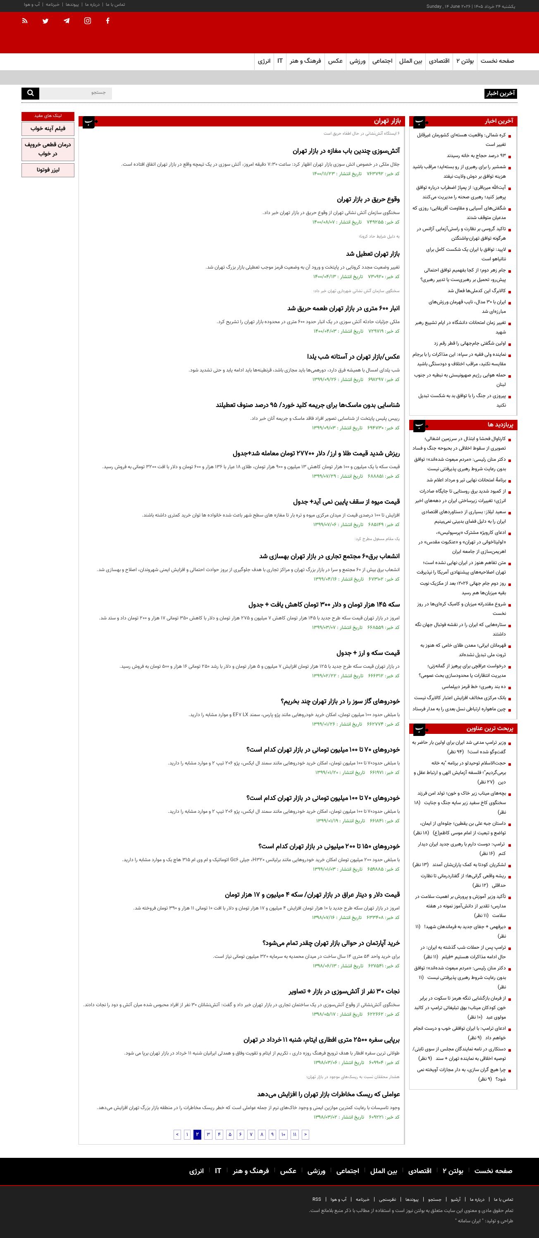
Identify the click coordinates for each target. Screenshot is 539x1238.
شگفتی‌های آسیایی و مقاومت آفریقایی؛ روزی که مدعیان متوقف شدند (459, 213)
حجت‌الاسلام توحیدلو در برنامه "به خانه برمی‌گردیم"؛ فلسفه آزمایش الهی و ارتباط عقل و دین (460, 772)
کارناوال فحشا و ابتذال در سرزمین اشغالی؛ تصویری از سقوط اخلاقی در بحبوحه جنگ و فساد (459, 443)
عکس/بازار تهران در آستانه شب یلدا (353, 357)
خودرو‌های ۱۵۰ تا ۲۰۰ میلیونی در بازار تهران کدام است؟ (329, 847)
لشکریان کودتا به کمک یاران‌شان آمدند (459, 865)
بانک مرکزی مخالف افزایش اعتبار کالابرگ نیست (460, 698)
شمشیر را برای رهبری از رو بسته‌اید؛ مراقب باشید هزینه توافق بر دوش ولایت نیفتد (459, 171)
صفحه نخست (497, 61)
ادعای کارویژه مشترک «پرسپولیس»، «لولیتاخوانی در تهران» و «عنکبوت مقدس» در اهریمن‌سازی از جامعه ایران (462, 542)
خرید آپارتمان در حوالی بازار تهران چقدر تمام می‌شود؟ (331, 943)
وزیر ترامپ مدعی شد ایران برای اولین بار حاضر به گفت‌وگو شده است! (459, 747)
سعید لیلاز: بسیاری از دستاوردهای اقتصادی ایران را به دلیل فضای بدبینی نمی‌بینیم (464, 516)
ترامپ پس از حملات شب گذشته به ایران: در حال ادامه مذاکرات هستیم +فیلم (463, 952)
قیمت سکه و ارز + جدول (368, 653)
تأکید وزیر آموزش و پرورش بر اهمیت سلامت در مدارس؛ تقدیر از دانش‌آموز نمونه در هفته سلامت (460, 906)
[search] (30, 94)
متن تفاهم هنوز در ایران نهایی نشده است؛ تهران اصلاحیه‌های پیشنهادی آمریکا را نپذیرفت (461, 567)
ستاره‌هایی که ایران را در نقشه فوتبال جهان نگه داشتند (460, 629)
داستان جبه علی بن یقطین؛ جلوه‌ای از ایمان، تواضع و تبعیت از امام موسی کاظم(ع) (459, 828)
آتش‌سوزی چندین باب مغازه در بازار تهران (346, 151)
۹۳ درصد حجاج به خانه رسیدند (476, 156)
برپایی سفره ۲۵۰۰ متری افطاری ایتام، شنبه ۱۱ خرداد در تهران (321, 1040)
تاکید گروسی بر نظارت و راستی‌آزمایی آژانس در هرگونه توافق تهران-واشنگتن (461, 233)
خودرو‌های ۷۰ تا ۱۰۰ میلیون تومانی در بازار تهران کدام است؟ (323, 750)
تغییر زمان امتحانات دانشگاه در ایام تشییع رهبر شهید (460, 327)
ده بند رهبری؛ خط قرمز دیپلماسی (474, 686)
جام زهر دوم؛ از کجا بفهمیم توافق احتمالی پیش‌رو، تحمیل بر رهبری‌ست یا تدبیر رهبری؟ (463, 275)
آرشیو (455, 1199)
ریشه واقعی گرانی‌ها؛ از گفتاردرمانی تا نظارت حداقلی (463, 880)
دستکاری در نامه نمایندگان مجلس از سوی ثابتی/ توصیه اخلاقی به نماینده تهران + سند (459, 1053)
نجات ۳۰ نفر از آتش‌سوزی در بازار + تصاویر (344, 992)
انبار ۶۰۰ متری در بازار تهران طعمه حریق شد (343, 309)
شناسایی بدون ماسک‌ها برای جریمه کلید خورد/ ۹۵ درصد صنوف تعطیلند (308, 405)
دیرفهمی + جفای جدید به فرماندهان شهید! (460, 931)
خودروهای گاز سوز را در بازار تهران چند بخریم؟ (340, 702)
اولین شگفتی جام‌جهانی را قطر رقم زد (470, 343)
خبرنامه (53, 4)
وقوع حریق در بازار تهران (368, 200)
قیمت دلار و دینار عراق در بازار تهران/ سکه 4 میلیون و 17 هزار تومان (312, 895)
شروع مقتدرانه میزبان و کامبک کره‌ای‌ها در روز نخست (461, 608)
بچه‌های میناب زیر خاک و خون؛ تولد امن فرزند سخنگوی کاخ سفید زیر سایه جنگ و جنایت (460, 803)
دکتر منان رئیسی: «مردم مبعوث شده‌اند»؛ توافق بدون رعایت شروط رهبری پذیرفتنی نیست (460, 464)
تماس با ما (115, 4)
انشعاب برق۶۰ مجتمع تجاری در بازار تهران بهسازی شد (329, 557)
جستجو (434, 1199)
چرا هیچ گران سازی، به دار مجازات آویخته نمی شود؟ (461, 1074)
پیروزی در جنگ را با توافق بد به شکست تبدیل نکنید (462, 400)
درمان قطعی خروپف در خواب (48, 149)
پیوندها (72, 4)
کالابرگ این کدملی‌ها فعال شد (477, 291)
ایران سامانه (469, 1221)
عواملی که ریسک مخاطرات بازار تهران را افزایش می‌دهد (328, 1095)
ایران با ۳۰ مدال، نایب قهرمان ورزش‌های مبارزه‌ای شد (467, 306)
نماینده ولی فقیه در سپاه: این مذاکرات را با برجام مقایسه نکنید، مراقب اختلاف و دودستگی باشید (459, 359)
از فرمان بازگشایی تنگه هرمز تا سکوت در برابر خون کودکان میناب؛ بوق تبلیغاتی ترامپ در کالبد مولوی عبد (460, 1008)
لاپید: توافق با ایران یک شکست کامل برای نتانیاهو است (466, 254)
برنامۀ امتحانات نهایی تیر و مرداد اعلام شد (466, 480)
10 (283, 1134)
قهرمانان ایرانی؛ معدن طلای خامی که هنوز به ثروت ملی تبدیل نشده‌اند (463, 650)
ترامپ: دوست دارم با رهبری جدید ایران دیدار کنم (462, 848)
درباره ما (92, 4)
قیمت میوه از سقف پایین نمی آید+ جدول (346, 502)
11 (294, 1134)
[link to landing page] (476, 32)
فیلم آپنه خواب (48, 128)
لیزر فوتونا (48, 170)
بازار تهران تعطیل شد (373, 254)
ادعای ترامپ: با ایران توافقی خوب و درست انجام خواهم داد (459, 1033)
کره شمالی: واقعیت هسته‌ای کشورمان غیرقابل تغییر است (461, 139)
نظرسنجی (387, 1199)
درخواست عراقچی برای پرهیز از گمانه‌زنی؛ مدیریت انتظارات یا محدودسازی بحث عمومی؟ (462, 670)
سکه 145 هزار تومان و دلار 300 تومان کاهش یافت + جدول (324, 605)
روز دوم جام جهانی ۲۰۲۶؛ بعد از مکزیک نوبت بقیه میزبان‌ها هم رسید (463, 588)
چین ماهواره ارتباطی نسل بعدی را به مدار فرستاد (459, 709)
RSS (316, 1199)
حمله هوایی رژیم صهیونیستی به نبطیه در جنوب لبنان (460, 379)
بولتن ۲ (465, 61)
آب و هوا (32, 4)
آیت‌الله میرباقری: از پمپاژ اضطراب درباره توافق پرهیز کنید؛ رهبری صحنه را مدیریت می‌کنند (461, 192)
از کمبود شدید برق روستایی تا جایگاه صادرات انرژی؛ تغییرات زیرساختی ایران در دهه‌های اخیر (460, 496)
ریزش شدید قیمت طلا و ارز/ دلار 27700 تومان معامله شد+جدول (316, 454)
